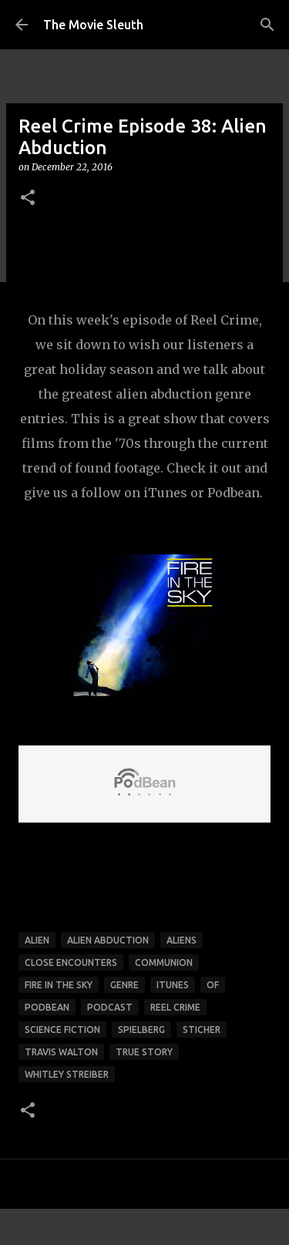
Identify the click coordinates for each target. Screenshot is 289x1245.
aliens (181, 940)
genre (124, 985)
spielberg (141, 1030)
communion (164, 962)
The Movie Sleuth (93, 25)
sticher (201, 1030)
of (213, 985)
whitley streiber (67, 1074)
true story (144, 1052)
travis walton (61, 1052)
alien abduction (108, 940)
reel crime (175, 1007)
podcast (110, 1007)
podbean (47, 1007)
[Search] (267, 24)
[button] (27, 198)
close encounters (71, 962)
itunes (172, 985)
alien (37, 940)
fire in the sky (58, 985)
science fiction (62, 1030)
